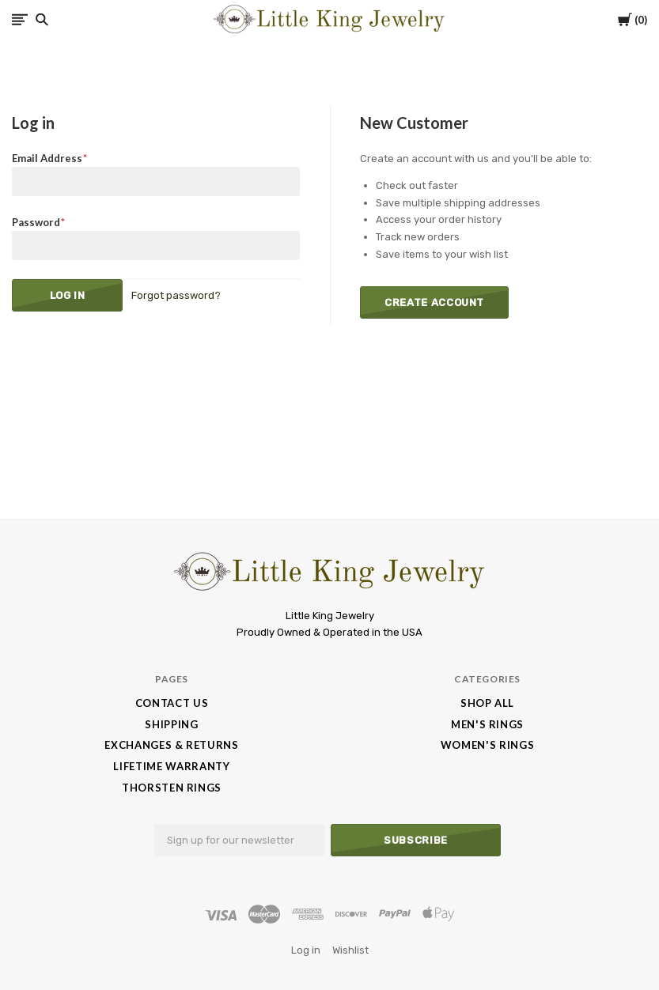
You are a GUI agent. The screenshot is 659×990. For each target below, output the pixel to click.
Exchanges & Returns (171, 745)
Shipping (171, 724)
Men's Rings (487, 724)
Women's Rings (487, 745)
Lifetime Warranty (171, 766)
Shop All (487, 703)
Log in (305, 950)
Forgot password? (176, 295)
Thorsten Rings (172, 787)
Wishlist (350, 950)
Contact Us (172, 703)
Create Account (434, 302)
